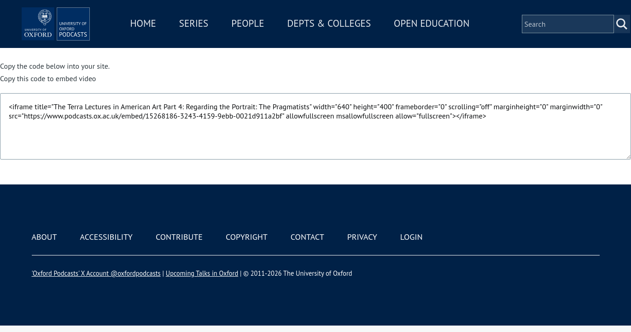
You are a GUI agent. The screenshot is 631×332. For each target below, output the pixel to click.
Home (171, 27)
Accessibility (106, 236)
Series (221, 27)
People (275, 27)
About (44, 236)
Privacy (362, 236)
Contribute (179, 236)
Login (411, 236)
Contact (307, 236)
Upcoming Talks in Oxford (202, 273)
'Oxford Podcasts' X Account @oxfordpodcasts (96, 273)
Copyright (247, 236)
